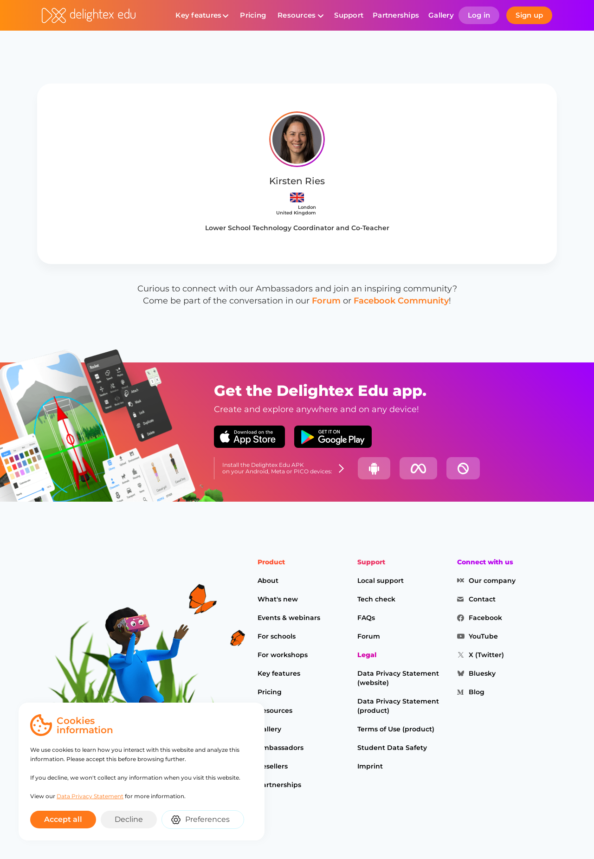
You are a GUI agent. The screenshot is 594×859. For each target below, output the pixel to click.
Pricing (253, 15)
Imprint (370, 766)
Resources (297, 15)
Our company (492, 580)
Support (348, 15)
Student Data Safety (392, 747)
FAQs (366, 618)
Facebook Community (401, 301)
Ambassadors (280, 747)
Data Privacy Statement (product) (398, 706)
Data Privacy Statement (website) (398, 678)
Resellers (273, 766)
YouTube (483, 636)
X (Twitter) (486, 655)
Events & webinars (289, 618)
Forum (326, 301)
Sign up (529, 15)
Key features (198, 15)
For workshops (283, 655)
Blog (476, 692)
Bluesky (482, 673)
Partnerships (396, 15)
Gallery (441, 15)
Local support (380, 580)
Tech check (376, 599)
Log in (479, 15)
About (268, 580)
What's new (278, 599)
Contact (482, 599)
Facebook (485, 618)
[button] (202, 15)
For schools (277, 636)
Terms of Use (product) (395, 729)
